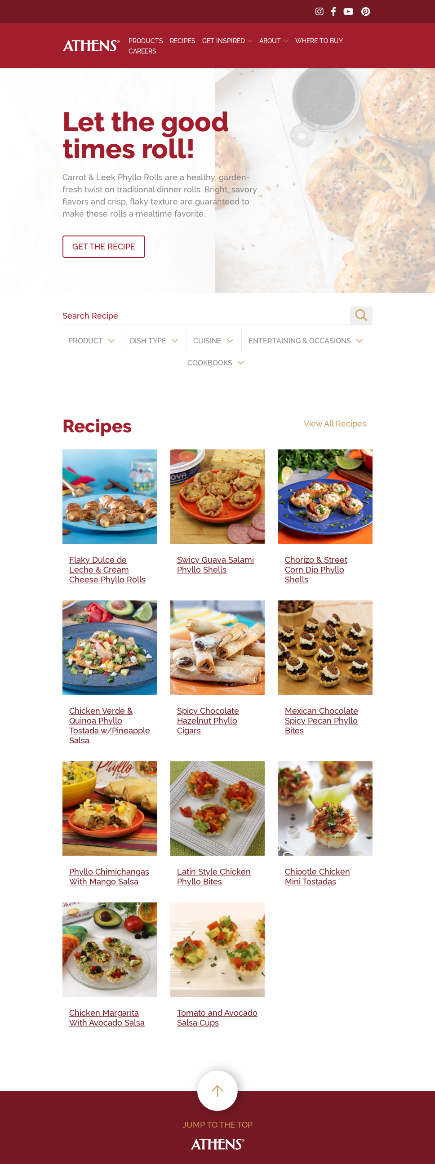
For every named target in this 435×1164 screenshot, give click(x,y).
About (270, 40)
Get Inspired (223, 40)
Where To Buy (319, 40)
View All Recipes (335, 423)
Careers (142, 51)
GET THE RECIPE (103, 246)
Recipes (182, 40)
